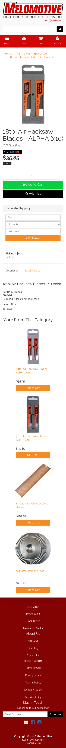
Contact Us (33, 655)
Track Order (33, 621)
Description (11, 270)
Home (8, 53)
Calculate (33, 238)
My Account (33, 613)
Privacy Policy (33, 675)
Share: (12, 152)
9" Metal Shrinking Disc (30, 571)
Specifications (32, 270)
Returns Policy (33, 682)
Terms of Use (33, 667)
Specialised (40, 53)
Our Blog (33, 648)
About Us (33, 640)
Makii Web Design (33, 743)
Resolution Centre (33, 628)
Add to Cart (33, 184)
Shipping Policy (33, 690)
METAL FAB (23, 53)
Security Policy (33, 697)
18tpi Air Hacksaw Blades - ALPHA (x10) (31, 57)
